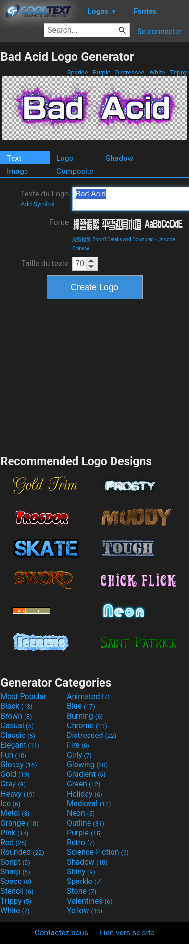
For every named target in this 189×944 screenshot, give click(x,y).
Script (15, 862)
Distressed (129, 72)
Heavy (17, 793)
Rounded (22, 852)
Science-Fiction (98, 852)
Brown (16, 716)
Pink (14, 832)
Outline (85, 823)
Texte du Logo (44, 198)
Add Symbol (37, 204)
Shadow (119, 158)
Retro (81, 842)
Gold (15, 774)
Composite (75, 171)
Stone (81, 890)
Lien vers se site (127, 932)
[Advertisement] (95, 375)
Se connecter (159, 31)
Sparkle (78, 72)
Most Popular (23, 696)
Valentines (90, 901)
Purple (101, 72)
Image (17, 171)
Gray (12, 783)
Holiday (84, 793)
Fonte (59, 222)
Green (84, 783)
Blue (81, 706)
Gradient (86, 774)
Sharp (15, 871)
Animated (88, 696)
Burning (85, 716)
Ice (10, 803)
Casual (17, 725)
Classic (17, 735)
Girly (79, 755)
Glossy (18, 764)
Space (15, 881)
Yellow (84, 910)
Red (13, 842)
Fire (78, 744)
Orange (19, 823)
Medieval (89, 803)
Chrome (87, 725)
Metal (15, 813)
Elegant (19, 744)
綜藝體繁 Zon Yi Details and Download (113, 239)
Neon (81, 813)
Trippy (178, 72)
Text (14, 158)
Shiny (81, 871)
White (157, 72)
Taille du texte (45, 263)
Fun (13, 755)
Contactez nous (61, 932)
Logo (65, 158)
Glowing (87, 764)
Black (16, 706)
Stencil (16, 890)
